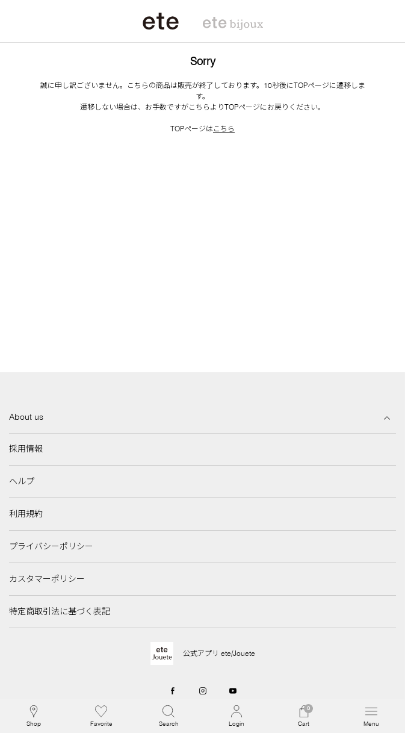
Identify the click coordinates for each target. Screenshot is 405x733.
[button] (168, 716)
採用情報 (26, 448)
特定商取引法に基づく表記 (59, 611)
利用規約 (26, 513)
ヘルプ (21, 481)
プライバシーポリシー (51, 546)
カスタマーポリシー (47, 578)
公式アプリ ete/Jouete (219, 653)
